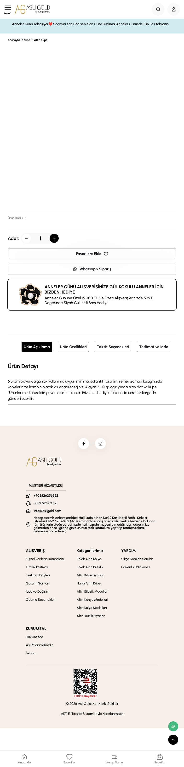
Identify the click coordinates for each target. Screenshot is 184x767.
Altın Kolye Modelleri (92, 609)
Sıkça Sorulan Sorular (137, 560)
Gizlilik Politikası (37, 568)
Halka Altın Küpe (89, 584)
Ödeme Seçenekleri (41, 601)
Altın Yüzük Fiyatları (91, 617)
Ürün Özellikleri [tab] (73, 347)
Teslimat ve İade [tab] (153, 347)
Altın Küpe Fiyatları (90, 576)
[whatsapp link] (173, 726)
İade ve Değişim (37, 592)
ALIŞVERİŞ (35, 551)
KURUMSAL (36, 629)
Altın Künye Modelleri (92, 601)
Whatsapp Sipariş (92, 269)
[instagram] (101, 444)
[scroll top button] (173, 740)
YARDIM (128, 551)
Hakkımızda (34, 638)
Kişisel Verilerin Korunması (45, 560)
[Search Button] (158, 9)
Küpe (27, 40)
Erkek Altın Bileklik (90, 568)
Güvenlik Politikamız (135, 568)
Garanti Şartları (37, 584)
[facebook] (83, 444)
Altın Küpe (40, 40)
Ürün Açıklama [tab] (37, 347)
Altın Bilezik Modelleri (92, 592)
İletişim (31, 654)
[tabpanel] (92, 381)
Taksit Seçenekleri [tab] (113, 347)
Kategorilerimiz (90, 551)
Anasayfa (14, 40)
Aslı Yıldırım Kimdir (39, 646)
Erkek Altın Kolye (89, 560)
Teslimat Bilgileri (38, 576)
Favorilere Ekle (92, 253)
